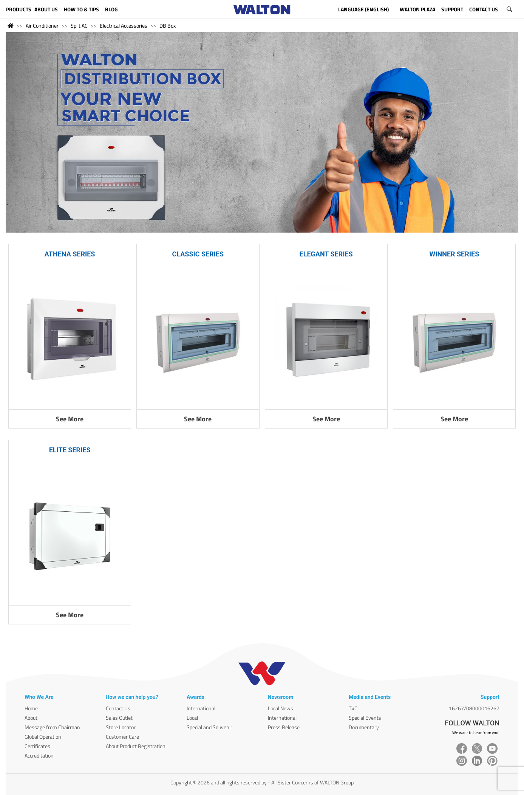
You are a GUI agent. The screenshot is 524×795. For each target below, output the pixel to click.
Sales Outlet (119, 718)
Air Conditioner (42, 26)
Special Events (365, 718)
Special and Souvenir (209, 727)
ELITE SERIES (70, 450)
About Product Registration (135, 746)
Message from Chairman (52, 727)
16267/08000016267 (474, 708)
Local (192, 718)
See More (69, 419)
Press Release (284, 727)
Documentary (364, 727)
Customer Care (122, 737)
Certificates (37, 746)
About (31, 718)
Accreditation (39, 755)
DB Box (167, 26)
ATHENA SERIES (70, 254)
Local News (280, 708)
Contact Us (118, 708)
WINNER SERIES (454, 254)
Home (31, 708)
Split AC (79, 26)
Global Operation (43, 737)
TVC (353, 708)
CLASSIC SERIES (198, 254)
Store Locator (121, 727)
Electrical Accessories (123, 26)
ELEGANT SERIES (326, 254)
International (201, 708)
